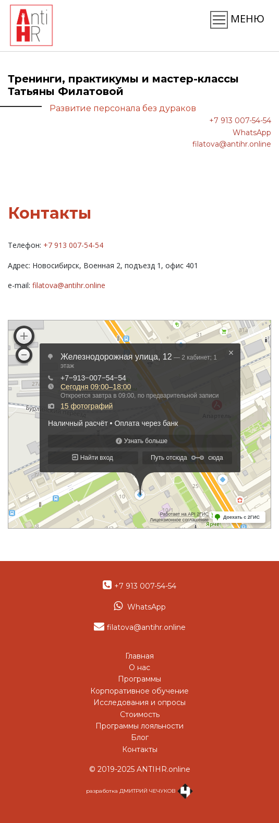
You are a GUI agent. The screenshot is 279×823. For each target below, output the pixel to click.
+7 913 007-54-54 (240, 120)
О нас (139, 667)
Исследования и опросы (139, 702)
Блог (140, 737)
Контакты (139, 749)
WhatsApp (252, 132)
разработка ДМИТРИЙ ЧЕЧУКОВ (139, 791)
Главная (139, 656)
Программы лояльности (139, 726)
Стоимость (140, 714)
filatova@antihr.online (231, 144)
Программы (139, 679)
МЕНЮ (237, 20)
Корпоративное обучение (139, 691)
